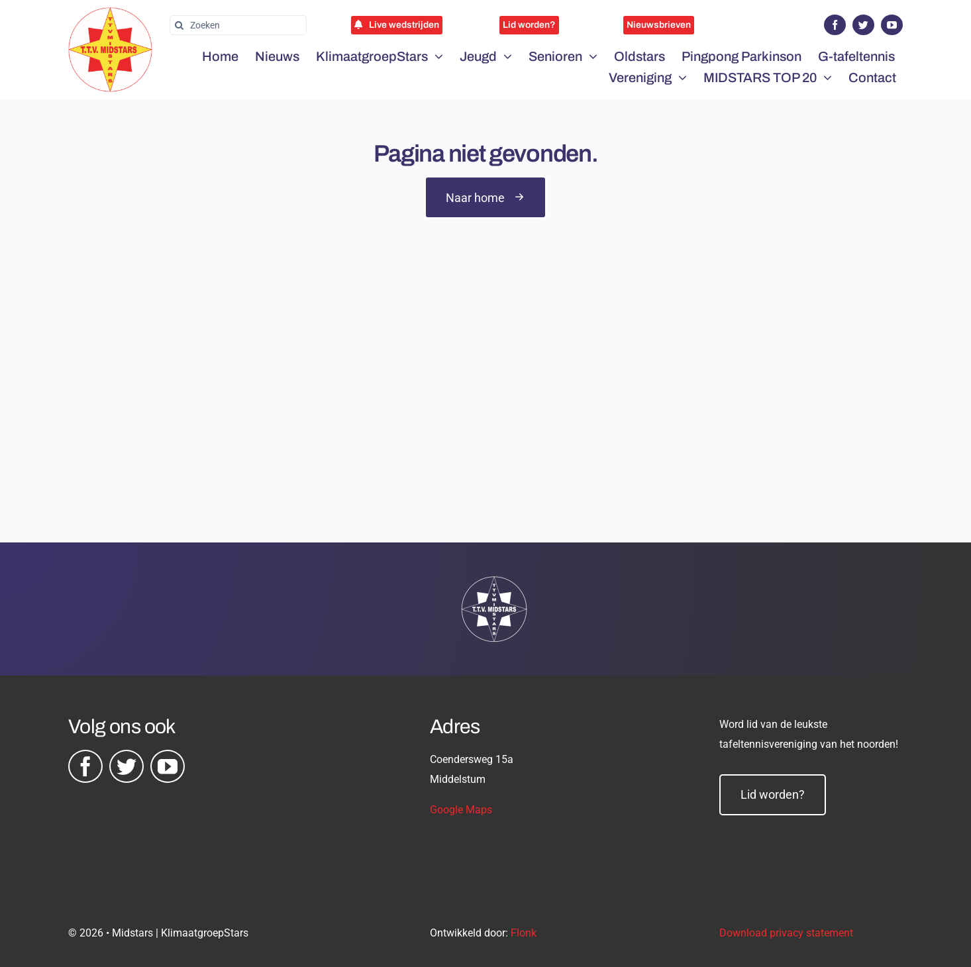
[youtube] (892, 25)
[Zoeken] (238, 25)
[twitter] (863, 25)
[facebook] (835, 25)
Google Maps (461, 809)
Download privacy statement (786, 933)
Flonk (524, 933)
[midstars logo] (110, 14)
